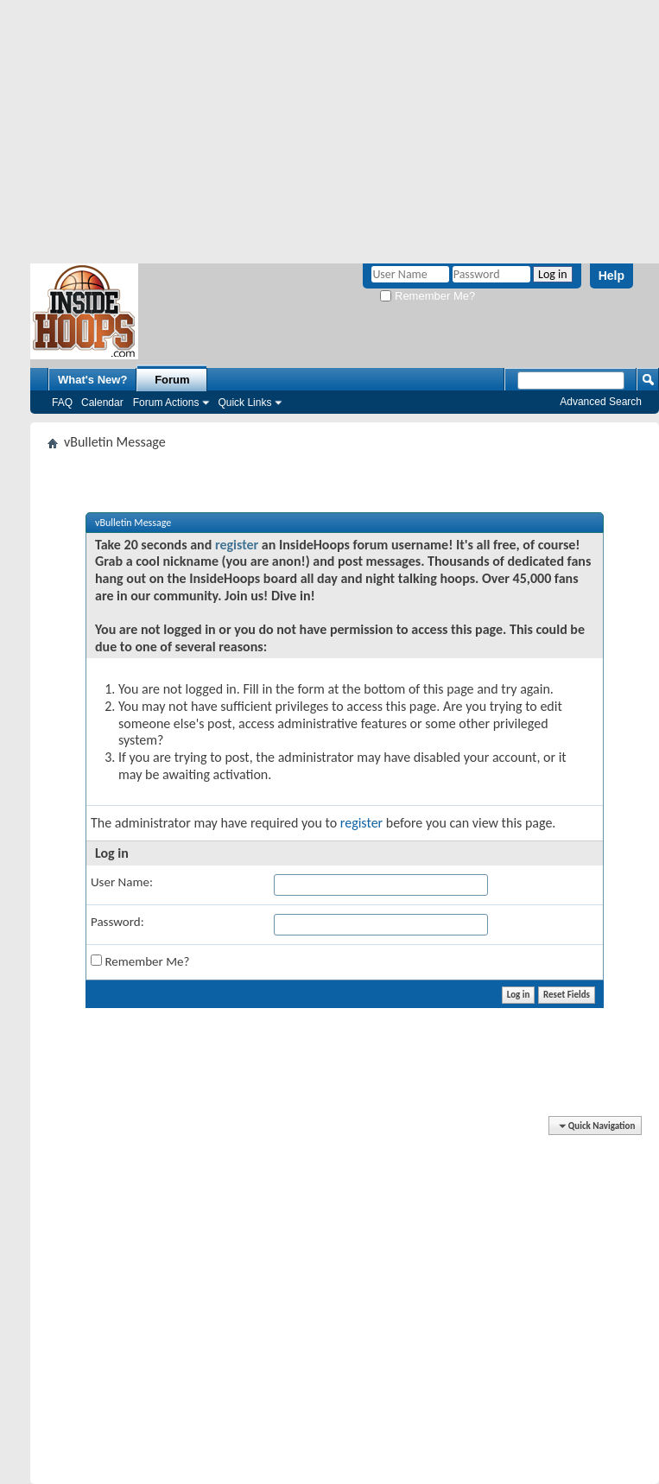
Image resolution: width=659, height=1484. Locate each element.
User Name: (122, 882)
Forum (172, 379)
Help (611, 275)
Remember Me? (427, 295)
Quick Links (244, 402)
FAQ (62, 402)
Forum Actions (166, 402)
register (236, 544)
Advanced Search (601, 402)
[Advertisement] (330, 130)
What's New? (92, 379)
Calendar (102, 402)
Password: (117, 921)
